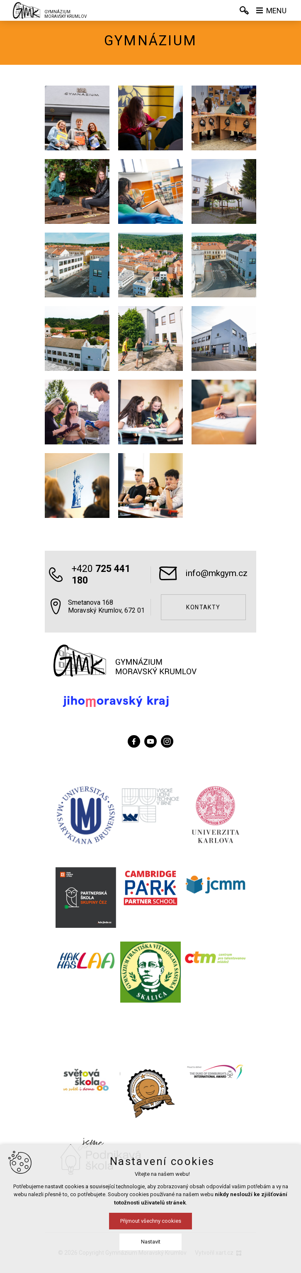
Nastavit (150, 1242)
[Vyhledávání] (244, 10)
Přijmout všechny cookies (150, 1221)
